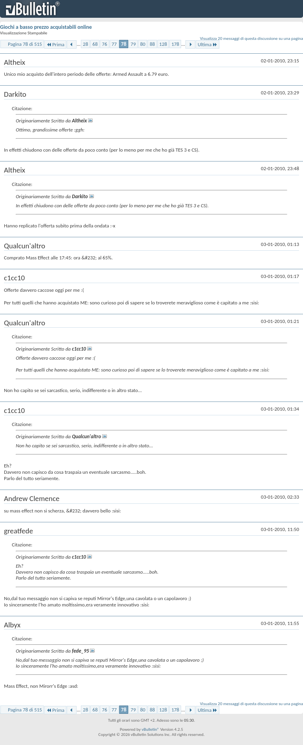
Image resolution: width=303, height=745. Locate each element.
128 (163, 44)
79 (133, 44)
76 (104, 44)
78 (123, 44)
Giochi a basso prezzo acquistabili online (46, 27)
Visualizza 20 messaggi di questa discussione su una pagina (251, 38)
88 (152, 44)
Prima (55, 44)
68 (94, 44)
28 (85, 44)
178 (175, 44)
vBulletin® (150, 729)
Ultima (207, 44)
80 (142, 44)
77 (114, 44)
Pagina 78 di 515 (25, 44)
